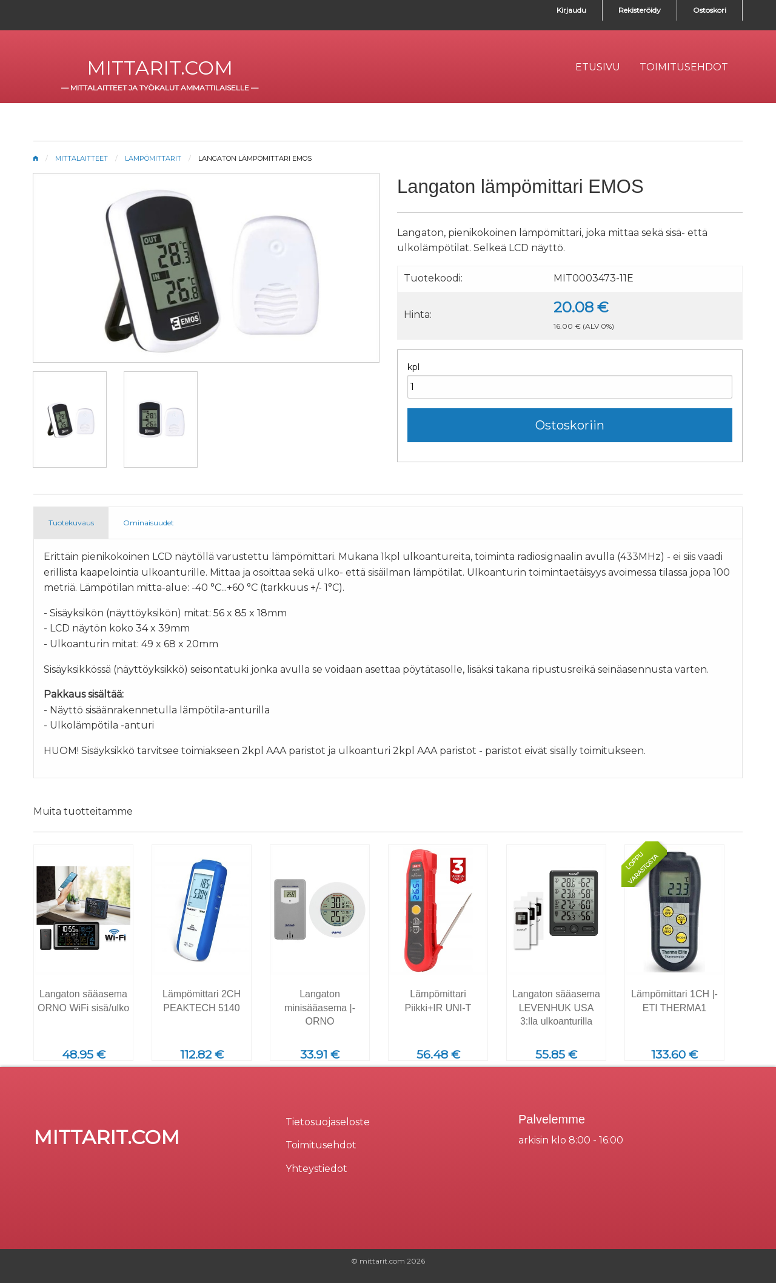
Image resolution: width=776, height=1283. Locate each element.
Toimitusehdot (321, 1145)
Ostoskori (709, 10)
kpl (413, 367)
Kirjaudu (571, 10)
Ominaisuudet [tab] (148, 522)
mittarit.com (160, 67)
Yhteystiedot (316, 1168)
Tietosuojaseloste (328, 1122)
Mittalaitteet (81, 158)
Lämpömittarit (153, 158)
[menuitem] (598, 67)
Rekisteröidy (639, 10)
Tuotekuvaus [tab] (71, 522)
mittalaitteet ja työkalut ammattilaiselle (159, 87)
